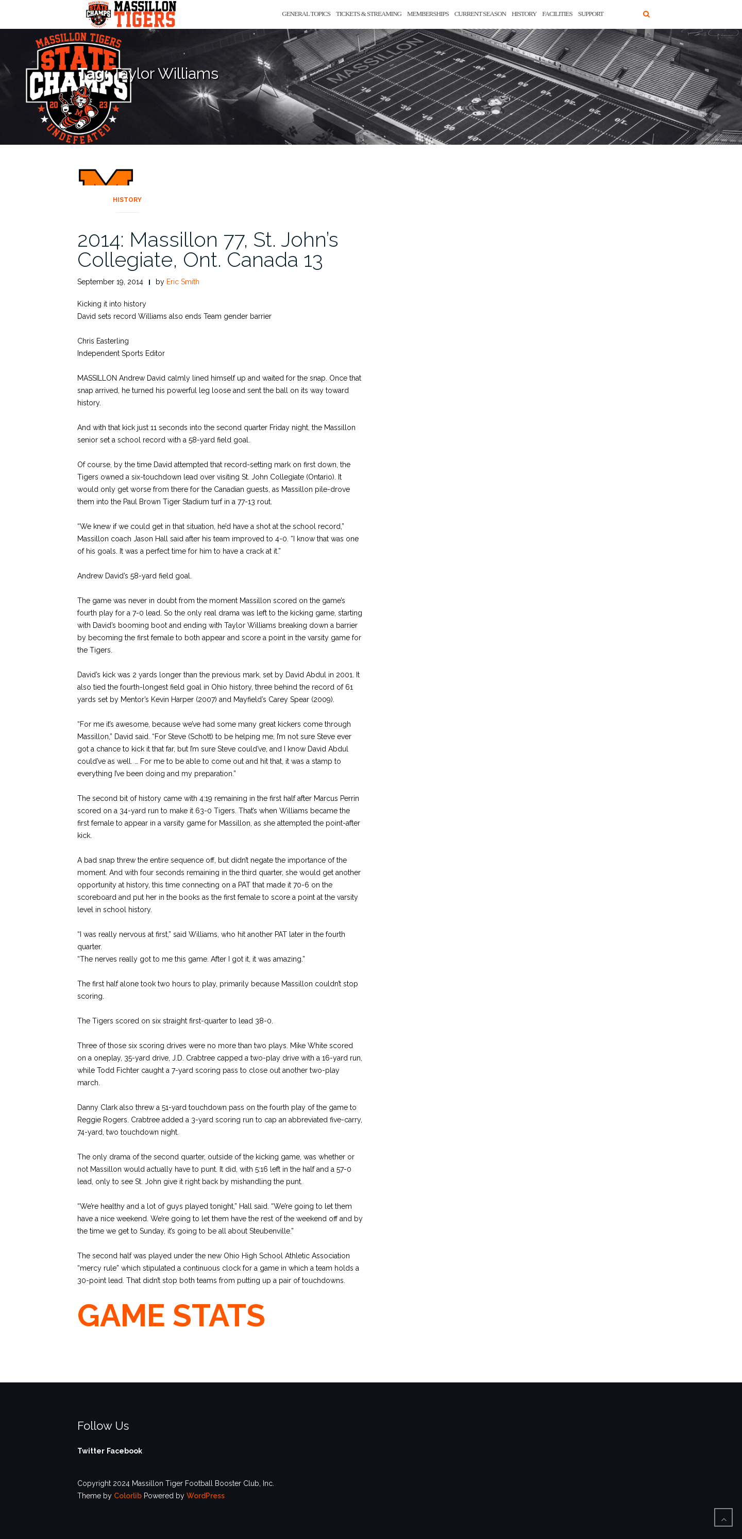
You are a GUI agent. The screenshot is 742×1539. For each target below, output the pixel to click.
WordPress (206, 1496)
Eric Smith (182, 282)
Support (590, 14)
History (524, 14)
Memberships (428, 14)
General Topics (306, 14)
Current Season (480, 14)
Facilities (557, 14)
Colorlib (128, 1496)
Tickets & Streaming (368, 14)
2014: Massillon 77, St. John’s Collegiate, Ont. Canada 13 (208, 249)
